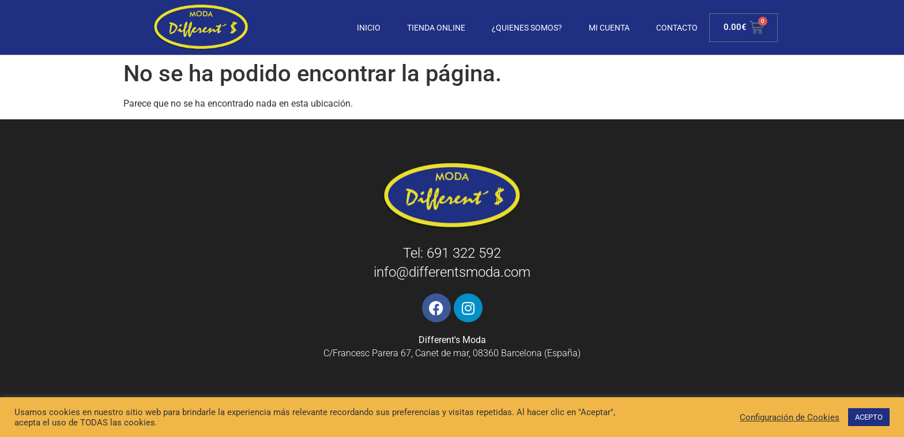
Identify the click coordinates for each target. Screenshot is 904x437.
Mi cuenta (609, 27)
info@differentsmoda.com (452, 272)
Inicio (369, 27)
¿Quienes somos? (527, 27)
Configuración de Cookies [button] (789, 417)
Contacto (677, 27)
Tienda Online (436, 27)
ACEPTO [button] (869, 417)
